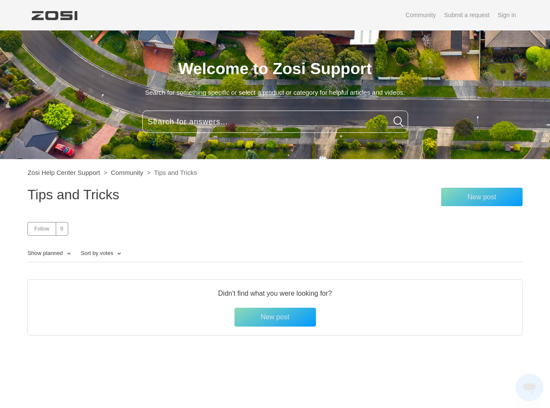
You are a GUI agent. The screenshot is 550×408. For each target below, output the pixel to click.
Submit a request (467, 15)
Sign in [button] (507, 15)
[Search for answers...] (275, 122)
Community (421, 15)
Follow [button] (41, 229)
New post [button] (481, 197)
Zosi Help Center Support (63, 172)
